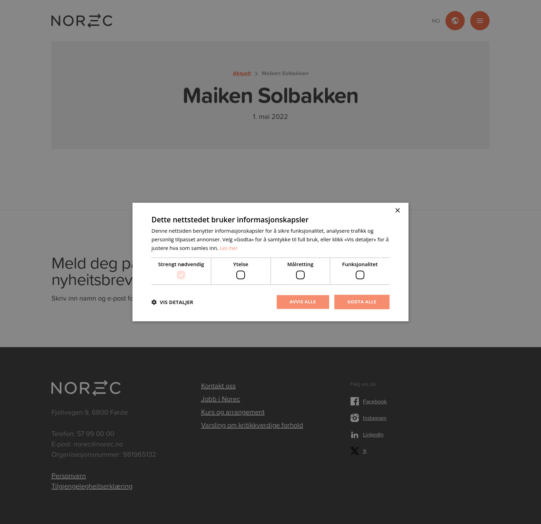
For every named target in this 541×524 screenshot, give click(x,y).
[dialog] (270, 262)
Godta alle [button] (360, 302)
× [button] (397, 210)
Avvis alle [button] (300, 302)
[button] (172, 302)
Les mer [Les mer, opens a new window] (229, 247)
